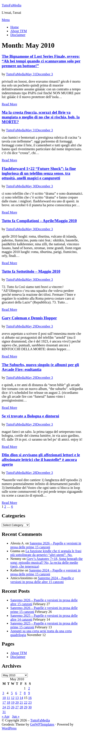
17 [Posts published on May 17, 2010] (4, 702)
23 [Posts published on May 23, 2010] (30, 702)
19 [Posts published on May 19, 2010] (12, 702)
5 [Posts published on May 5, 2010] (12, 693)
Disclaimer (17, 35)
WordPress (9, 728)
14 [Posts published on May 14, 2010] (21, 698)
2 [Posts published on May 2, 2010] (29, 688)
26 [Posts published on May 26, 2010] (12, 707)
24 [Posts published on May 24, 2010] (4, 707)
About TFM (18, 31)
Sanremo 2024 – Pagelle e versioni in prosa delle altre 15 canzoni (42, 580)
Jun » (15, 716)
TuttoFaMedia (11, 5)
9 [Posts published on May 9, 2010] (29, 693)
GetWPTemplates (42, 724)
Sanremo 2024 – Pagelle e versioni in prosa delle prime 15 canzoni (45, 572)
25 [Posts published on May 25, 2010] (8, 707)
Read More (9, 104)
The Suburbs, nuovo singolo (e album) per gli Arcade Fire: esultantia (40, 367)
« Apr (5, 716)
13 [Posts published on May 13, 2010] (17, 698)
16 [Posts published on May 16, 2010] (30, 698)
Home (14, 27)
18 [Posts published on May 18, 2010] (8, 702)
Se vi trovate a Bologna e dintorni (30, 416)
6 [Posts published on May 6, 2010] (16, 693)
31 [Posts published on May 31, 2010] (4, 712)
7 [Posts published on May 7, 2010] (20, 693)
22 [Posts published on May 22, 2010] (25, 702)
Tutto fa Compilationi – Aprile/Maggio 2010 (39, 220)
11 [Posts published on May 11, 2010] (8, 698)
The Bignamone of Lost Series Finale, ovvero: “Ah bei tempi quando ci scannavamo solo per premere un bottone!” (41, 61)
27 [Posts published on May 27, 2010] (17, 707)
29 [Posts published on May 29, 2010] (25, 707)
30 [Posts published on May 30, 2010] (30, 707)
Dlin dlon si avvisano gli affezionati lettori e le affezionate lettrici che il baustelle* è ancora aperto (41, 460)
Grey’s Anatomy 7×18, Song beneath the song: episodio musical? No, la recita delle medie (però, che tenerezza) (46, 562)
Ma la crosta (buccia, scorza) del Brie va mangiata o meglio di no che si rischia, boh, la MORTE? (41, 117)
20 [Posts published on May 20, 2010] (17, 702)
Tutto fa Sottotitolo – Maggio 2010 (31, 271)
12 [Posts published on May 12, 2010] (12, 698)
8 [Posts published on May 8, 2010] (25, 693)
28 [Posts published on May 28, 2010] (21, 707)
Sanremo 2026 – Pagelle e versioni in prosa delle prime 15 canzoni (45, 545)
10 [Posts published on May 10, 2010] (4, 698)
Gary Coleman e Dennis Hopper (29, 318)
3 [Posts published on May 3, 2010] (3, 693)
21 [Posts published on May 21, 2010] (21, 702)
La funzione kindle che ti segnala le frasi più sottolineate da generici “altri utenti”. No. (45, 553)
